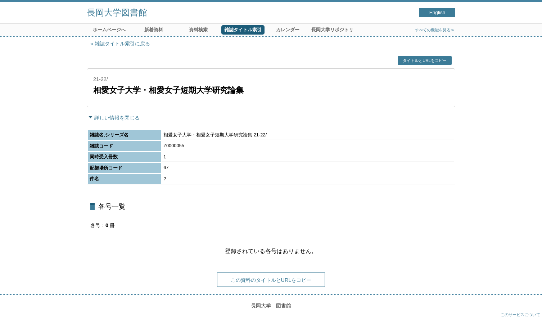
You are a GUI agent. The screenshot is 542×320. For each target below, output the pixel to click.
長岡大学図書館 (117, 12)
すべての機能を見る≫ (435, 30)
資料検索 (198, 29)
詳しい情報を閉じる (117, 118)
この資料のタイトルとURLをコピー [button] (271, 280)
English (437, 12)
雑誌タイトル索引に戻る (122, 43)
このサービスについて (520, 314)
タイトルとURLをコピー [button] (424, 60)
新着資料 (153, 29)
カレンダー (287, 29)
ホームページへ (109, 29)
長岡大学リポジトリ (332, 29)
